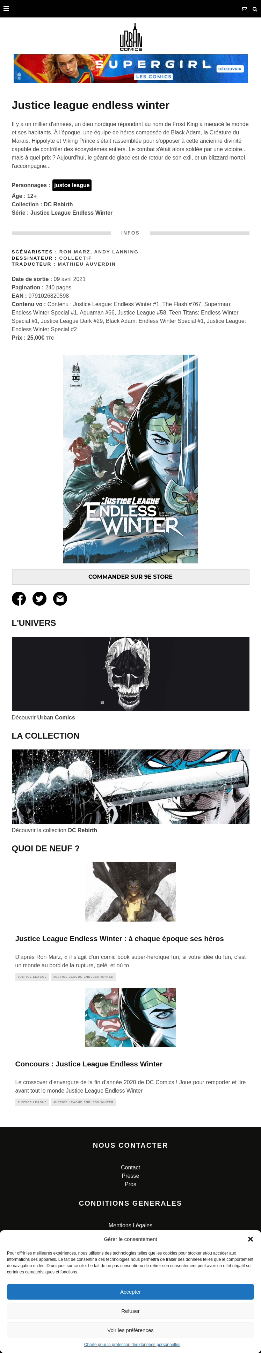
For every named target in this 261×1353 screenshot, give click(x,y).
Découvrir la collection (54, 830)
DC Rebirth (58, 204)
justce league (71, 185)
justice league (32, 976)
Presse (130, 1176)
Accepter (130, 1292)
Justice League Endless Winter (71, 213)
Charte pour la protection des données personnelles (132, 1344)
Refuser (130, 1311)
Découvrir (43, 717)
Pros (130, 1184)
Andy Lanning (116, 251)
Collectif (75, 258)
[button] (250, 1239)
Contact (130, 1167)
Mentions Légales (130, 1225)
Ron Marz (74, 251)
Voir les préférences (130, 1330)
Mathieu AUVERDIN (87, 264)
